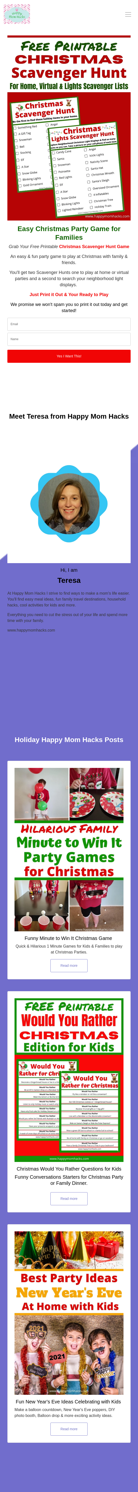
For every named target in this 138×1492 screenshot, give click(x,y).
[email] (69, 324)
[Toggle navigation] (128, 14)
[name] (69, 339)
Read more (69, 966)
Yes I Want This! (69, 356)
